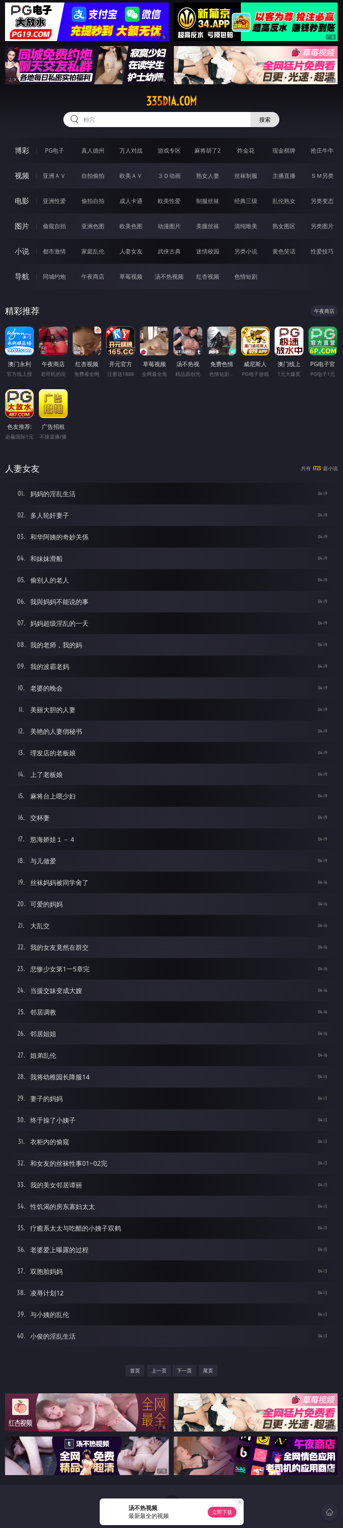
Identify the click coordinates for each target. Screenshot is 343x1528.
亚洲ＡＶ (54, 176)
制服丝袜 (207, 201)
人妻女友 (131, 251)
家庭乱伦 (92, 251)
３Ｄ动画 (169, 176)
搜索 (265, 119)
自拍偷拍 (92, 176)
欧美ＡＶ (131, 176)
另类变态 (322, 201)
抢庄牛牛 (322, 150)
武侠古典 (169, 251)
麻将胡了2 (207, 150)
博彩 (22, 150)
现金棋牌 (283, 150)
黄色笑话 (283, 251)
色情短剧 (245, 276)
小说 (22, 251)
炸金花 (245, 150)
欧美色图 (131, 226)
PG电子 (54, 150)
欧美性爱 (169, 201)
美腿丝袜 (207, 226)
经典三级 (245, 201)
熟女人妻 (207, 176)
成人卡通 (131, 201)
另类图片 (322, 226)
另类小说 (245, 251)
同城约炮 (54, 276)
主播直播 (283, 176)
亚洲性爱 (54, 201)
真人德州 (92, 150)
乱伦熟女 (283, 201)
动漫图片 (169, 226)
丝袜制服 (245, 176)
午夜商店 (92, 276)
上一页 (159, 1370)
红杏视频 (207, 276)
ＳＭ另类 (322, 176)
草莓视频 (131, 276)
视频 (22, 175)
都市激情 (54, 251)
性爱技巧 (322, 251)
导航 (22, 276)
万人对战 (131, 150)
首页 (135, 1370)
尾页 (208, 1370)
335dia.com (171, 101)
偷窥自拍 (54, 226)
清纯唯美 (245, 226)
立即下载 (222, 1512)
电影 (22, 201)
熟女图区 (283, 226)
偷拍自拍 (92, 201)
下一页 (184, 1370)
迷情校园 (207, 251)
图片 (22, 226)
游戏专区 (169, 150)
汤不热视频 (169, 276)
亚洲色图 (92, 226)
